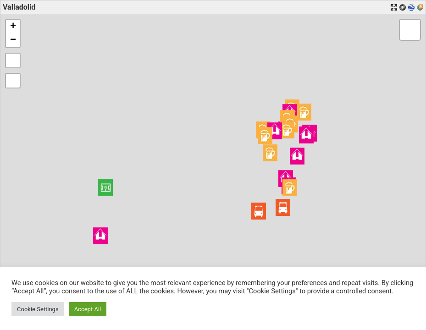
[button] (105, 187)
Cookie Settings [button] (38, 309)
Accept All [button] (87, 309)
